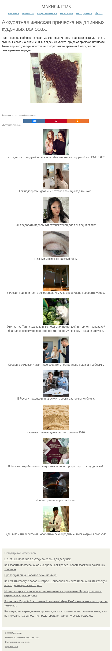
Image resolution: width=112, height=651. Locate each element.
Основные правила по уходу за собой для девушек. (37, 559)
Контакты (9, 638)
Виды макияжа (47, 13)
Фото (99, 13)
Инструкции (84, 13)
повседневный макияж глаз (24, 115)
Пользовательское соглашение (26, 638)
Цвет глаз (66, 13)
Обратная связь (11, 647)
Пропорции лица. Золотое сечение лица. (30, 575)
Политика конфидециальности (17, 642)
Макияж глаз (56, 6)
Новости (28, 13)
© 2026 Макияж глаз (13, 633)
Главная (13, 13)
